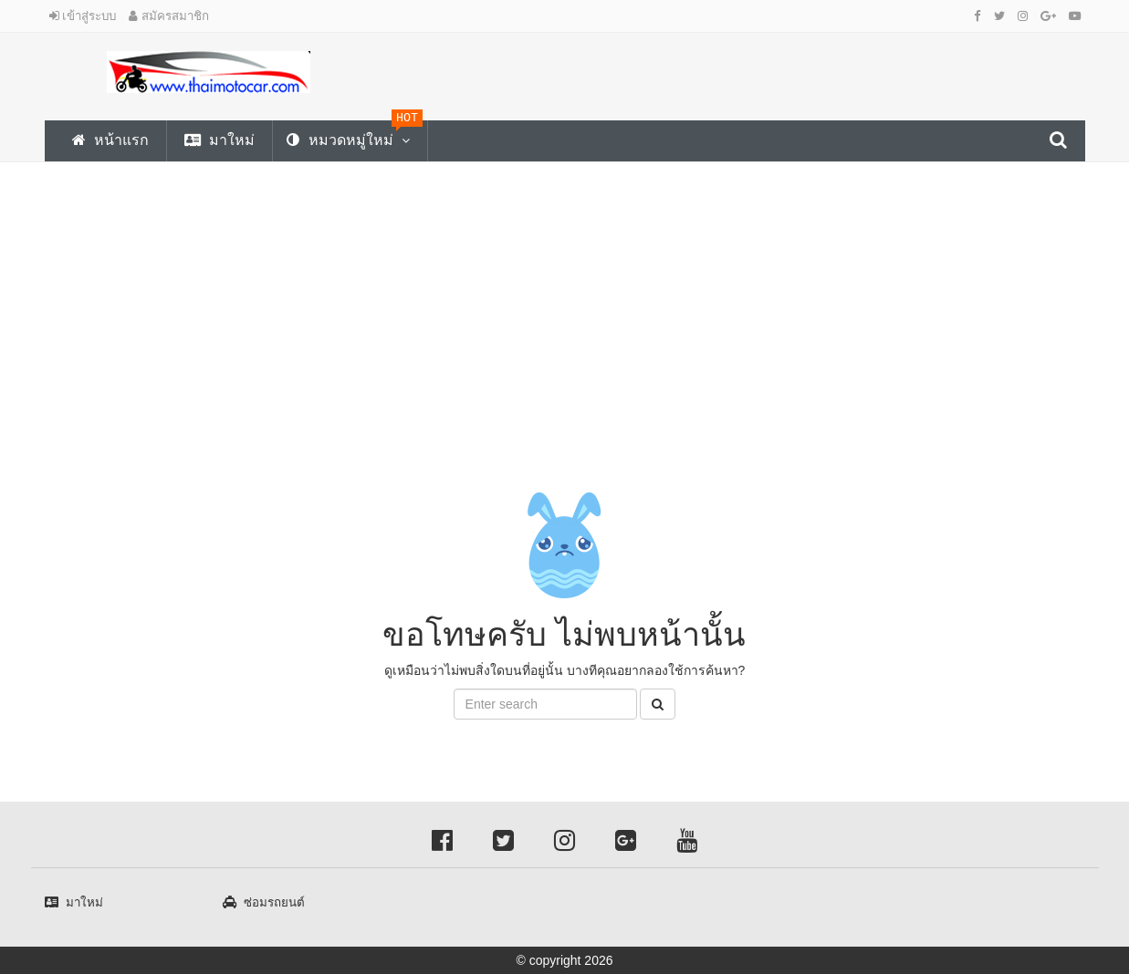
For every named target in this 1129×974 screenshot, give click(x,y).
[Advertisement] (565, 299)
